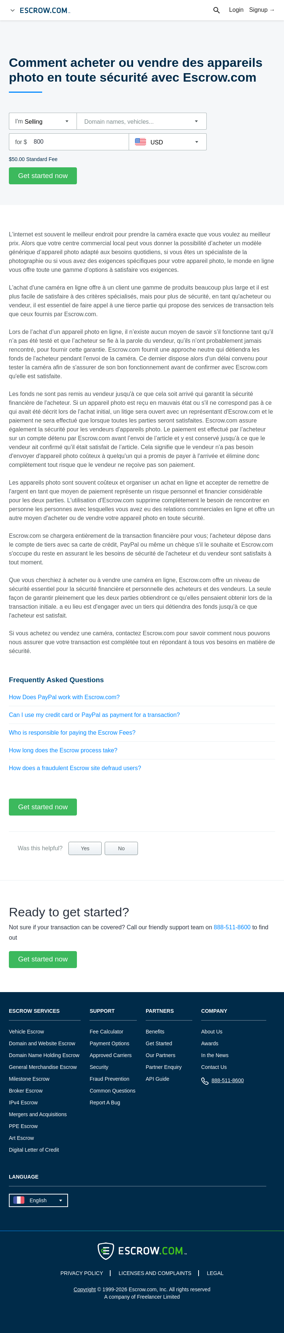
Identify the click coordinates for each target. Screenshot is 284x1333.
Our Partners (160, 1055)
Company (214, 1011)
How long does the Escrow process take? (63, 750)
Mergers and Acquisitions (38, 1114)
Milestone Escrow (29, 1079)
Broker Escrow (26, 1091)
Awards (209, 1043)
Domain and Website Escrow (42, 1043)
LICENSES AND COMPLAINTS (155, 1273)
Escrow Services (34, 1011)
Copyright (85, 1289)
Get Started (159, 1043)
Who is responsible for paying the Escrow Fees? (72, 732)
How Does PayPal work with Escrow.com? (64, 697)
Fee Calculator (106, 1032)
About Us (212, 1032)
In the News (215, 1055)
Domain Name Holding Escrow (44, 1055)
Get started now (43, 176)
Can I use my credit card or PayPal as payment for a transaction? (94, 715)
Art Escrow (21, 1138)
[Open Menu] (12, 10)
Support (102, 1011)
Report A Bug (104, 1102)
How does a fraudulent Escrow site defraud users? (75, 768)
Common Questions (112, 1091)
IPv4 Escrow (23, 1102)
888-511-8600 (232, 927)
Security (98, 1067)
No (121, 848)
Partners (160, 1011)
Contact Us (214, 1067)
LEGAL (215, 1273)
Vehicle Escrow (26, 1032)
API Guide (157, 1079)
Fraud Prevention (109, 1079)
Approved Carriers (110, 1055)
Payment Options (109, 1043)
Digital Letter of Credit (34, 1150)
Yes (85, 848)
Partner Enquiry (164, 1067)
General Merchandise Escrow (43, 1067)
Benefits (155, 1032)
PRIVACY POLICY (81, 1273)
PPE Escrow (23, 1126)
